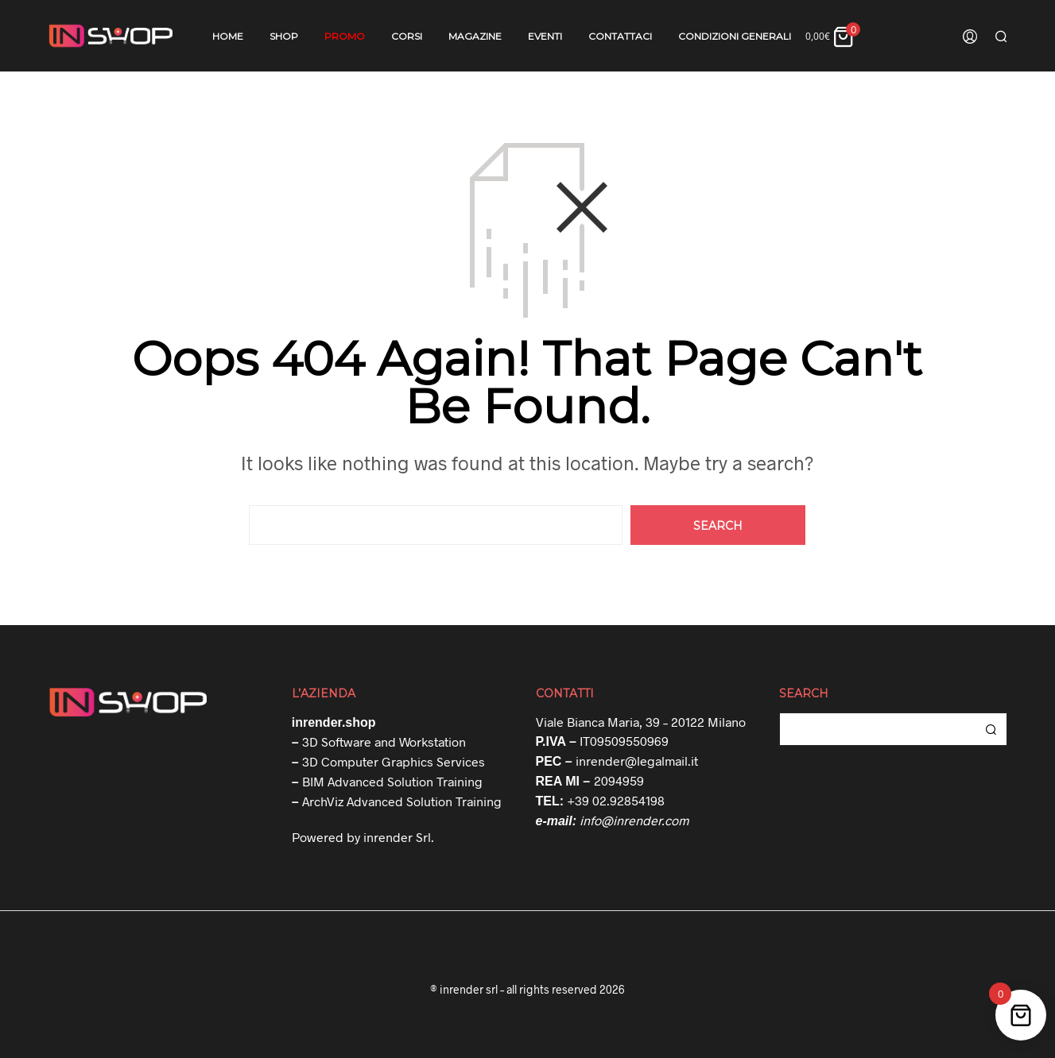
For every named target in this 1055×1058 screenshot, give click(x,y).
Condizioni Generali (734, 36)
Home (227, 36)
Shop (284, 36)
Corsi (406, 36)
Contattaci (620, 36)
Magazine (475, 36)
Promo (344, 36)
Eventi (545, 36)
